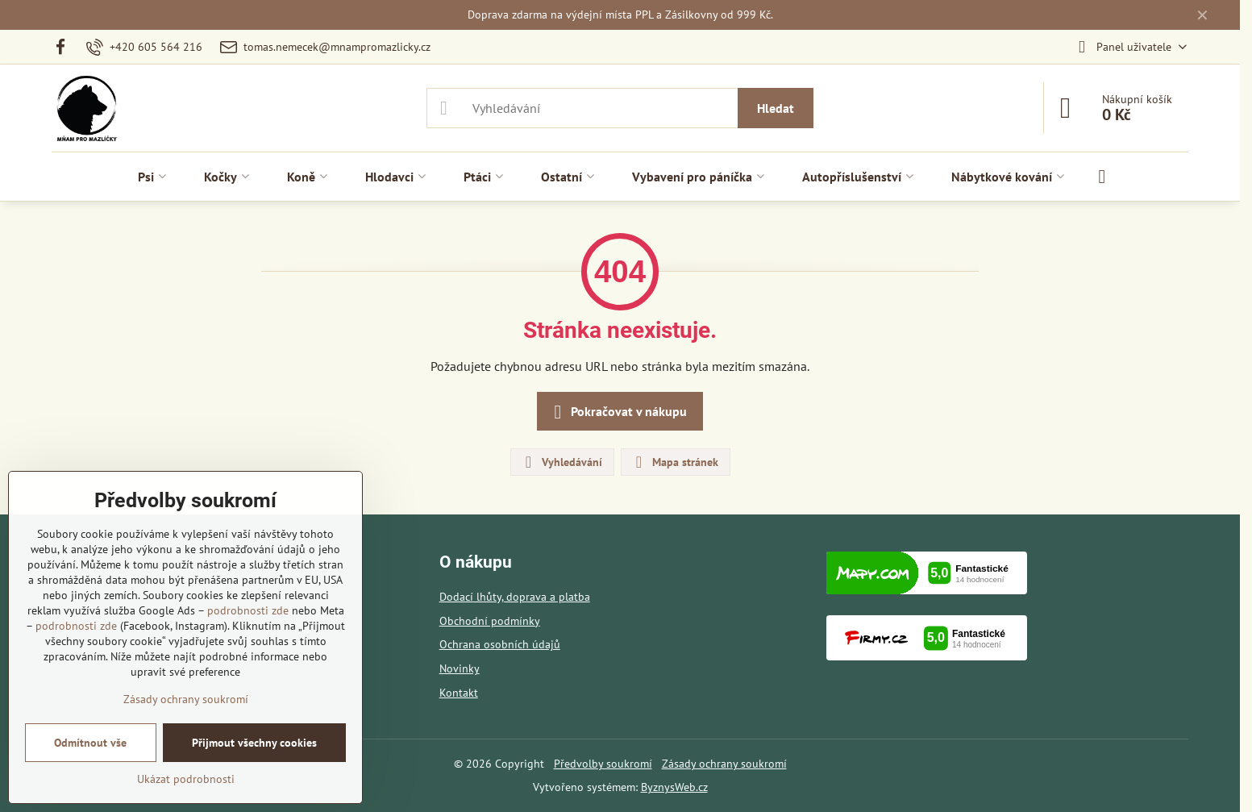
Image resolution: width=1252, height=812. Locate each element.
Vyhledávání (561, 462)
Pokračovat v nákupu (617, 412)
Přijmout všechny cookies (254, 742)
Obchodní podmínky (489, 621)
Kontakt (458, 692)
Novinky (459, 668)
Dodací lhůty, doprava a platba (514, 596)
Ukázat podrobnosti (186, 779)
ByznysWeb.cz (674, 787)
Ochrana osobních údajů (499, 644)
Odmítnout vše (90, 742)
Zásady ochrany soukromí (724, 763)
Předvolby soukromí (603, 763)
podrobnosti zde (248, 610)
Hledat (775, 108)
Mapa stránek (674, 462)
